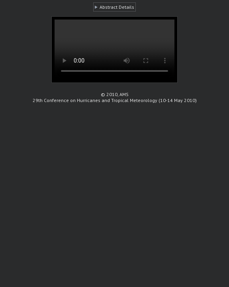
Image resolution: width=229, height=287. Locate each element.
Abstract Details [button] (117, 7)
